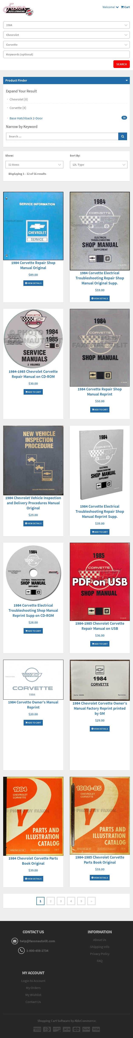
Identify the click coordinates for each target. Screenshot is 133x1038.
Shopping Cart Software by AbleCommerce (66, 1021)
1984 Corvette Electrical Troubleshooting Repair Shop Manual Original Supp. (100, 277)
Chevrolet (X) (19, 99)
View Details (33, 283)
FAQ (100, 961)
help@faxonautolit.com (37, 941)
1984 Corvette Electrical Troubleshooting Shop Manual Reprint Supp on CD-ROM (33, 610)
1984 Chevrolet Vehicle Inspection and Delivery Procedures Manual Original (33, 502)
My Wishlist (33, 995)
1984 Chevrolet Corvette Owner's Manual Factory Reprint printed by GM (100, 708)
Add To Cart (33, 391)
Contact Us (33, 1002)
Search (121, 64)
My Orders (33, 988)
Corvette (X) (18, 108)
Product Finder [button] (16, 80)
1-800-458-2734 (37, 950)
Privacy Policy (99, 954)
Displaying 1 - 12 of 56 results (27, 174)
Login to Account (33, 981)
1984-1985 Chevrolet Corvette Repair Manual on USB (99, 626)
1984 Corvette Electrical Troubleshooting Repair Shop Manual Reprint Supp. (100, 511)
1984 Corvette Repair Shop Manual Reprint (100, 392)
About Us (99, 940)
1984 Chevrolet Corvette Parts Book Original (33, 861)
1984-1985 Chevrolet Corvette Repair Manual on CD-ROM (33, 374)
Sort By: (75, 155)
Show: (9, 155)
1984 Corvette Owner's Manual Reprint (33, 705)
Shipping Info (99, 947)
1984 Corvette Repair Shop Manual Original (33, 265)
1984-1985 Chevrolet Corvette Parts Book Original (99, 860)
